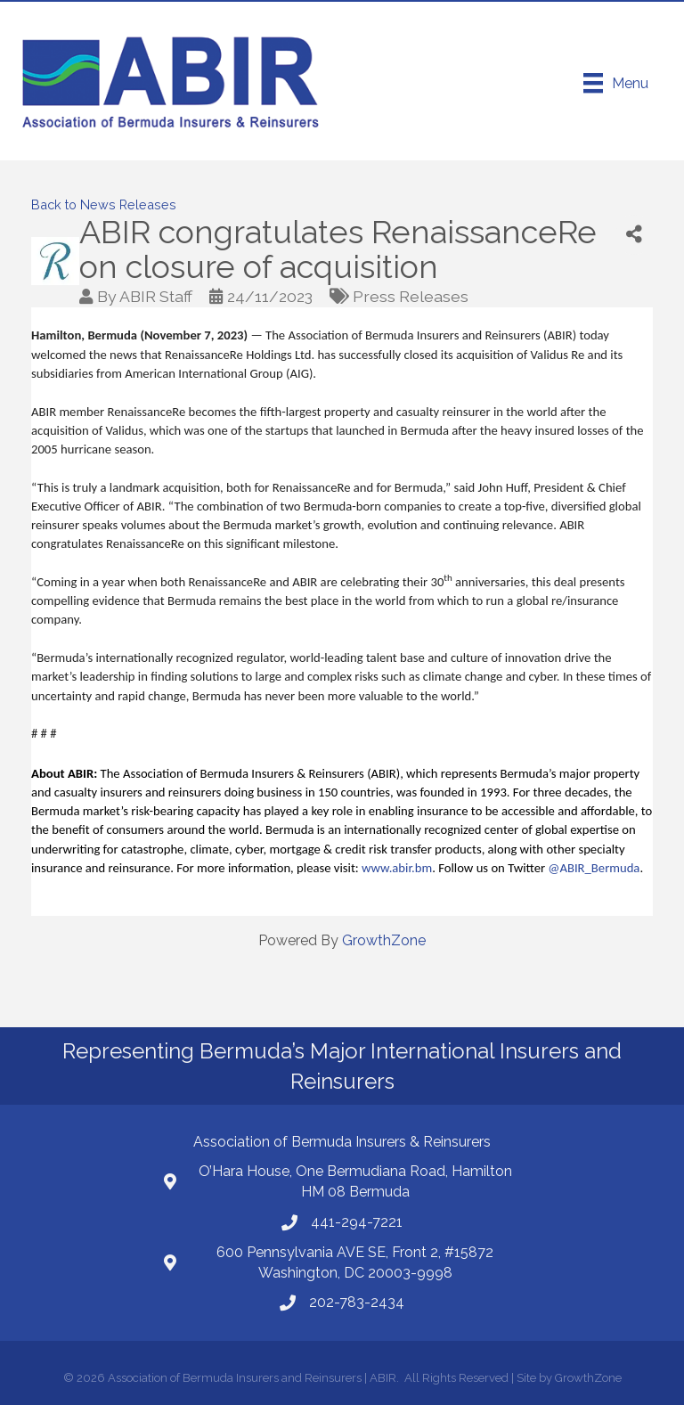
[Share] (634, 235)
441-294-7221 (357, 1221)
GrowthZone (384, 940)
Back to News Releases (103, 204)
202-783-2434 (356, 1302)
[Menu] (616, 83)
